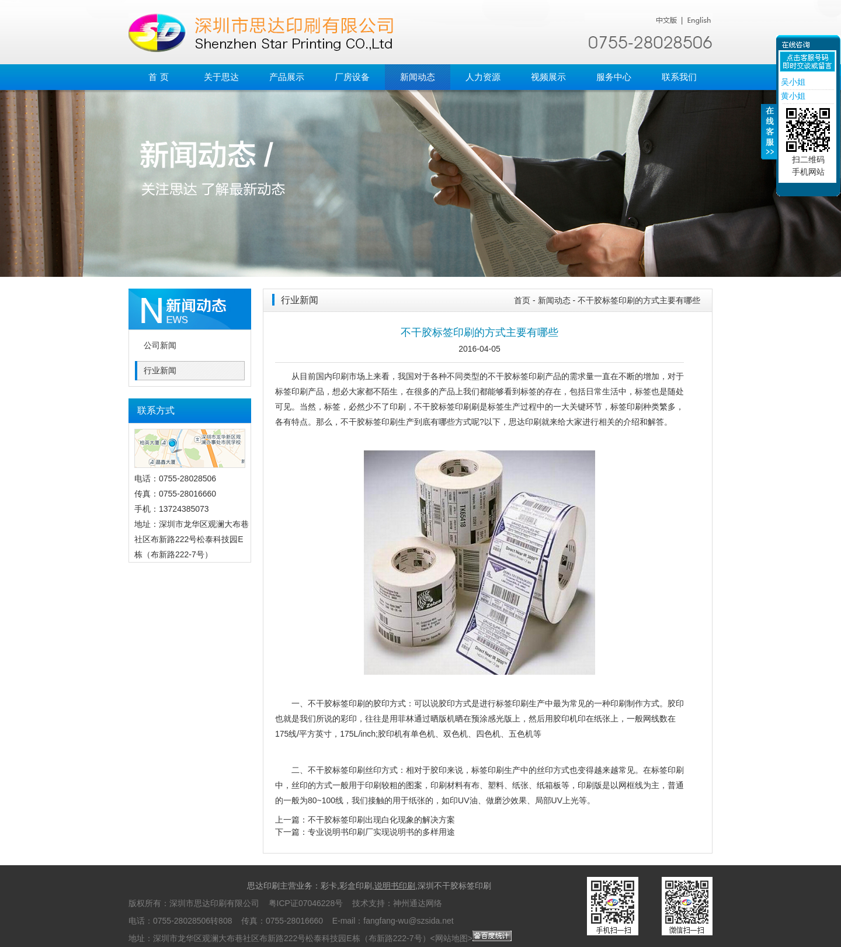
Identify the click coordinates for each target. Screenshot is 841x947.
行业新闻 (160, 370)
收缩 (769, 138)
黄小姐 (792, 95)
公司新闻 (160, 345)
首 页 (158, 77)
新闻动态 (417, 77)
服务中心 (613, 77)
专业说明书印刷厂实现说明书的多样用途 (381, 832)
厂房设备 (352, 77)
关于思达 (221, 77)
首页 (522, 300)
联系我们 (679, 77)
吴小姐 (792, 81)
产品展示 (286, 77)
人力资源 (483, 77)
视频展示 (548, 77)
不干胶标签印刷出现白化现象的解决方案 (381, 819)
